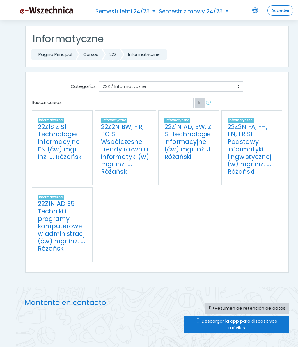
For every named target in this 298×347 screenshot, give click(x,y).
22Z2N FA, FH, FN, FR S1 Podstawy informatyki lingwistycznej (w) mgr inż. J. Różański (249, 149)
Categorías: (84, 86)
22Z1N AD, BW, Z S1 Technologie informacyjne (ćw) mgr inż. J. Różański (188, 141)
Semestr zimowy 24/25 (191, 11)
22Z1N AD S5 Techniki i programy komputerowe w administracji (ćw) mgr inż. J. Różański (62, 226)
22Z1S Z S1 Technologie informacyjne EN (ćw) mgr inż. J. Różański (60, 141)
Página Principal (55, 54)
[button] (209, 102)
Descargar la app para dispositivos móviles (236, 324)
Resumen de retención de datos (247, 308)
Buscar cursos (47, 102)
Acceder (280, 10)
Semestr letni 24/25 (123, 11)
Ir (199, 103)
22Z (113, 54)
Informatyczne (144, 54)
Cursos (90, 54)
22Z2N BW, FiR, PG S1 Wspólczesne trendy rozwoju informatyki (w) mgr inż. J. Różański (125, 149)
